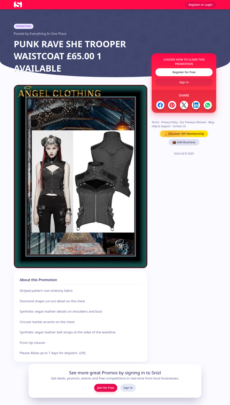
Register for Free (184, 72)
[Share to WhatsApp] (208, 105)
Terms (155, 122)
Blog (211, 122)
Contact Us (179, 126)
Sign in (184, 82)
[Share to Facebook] (160, 105)
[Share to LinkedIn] (196, 105)
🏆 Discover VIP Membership (184, 134)
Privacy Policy (169, 122)
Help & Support (161, 126)
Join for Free (105, 388)
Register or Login (200, 5)
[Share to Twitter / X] (184, 105)
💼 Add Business (183, 142)
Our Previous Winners (193, 122)
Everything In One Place (48, 33)
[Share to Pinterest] (172, 105)
